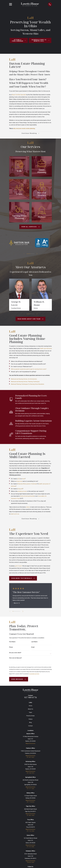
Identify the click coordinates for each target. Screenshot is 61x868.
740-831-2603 (30, 866)
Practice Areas (30, 719)
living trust (19, 481)
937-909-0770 (30, 700)
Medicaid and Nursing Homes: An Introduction (24, 379)
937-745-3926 (30, 835)
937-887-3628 (30, 819)
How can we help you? (15, 658)
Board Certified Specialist (19, 94)
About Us (30, 712)
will (18, 479)
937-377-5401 (30, 792)
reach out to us (15, 514)
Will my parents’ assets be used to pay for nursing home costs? (28, 369)
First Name (12, 642)
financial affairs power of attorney (27, 484)
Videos (30, 722)
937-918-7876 (30, 776)
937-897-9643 (30, 760)
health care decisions (46, 348)
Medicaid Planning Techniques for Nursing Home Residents (27, 384)
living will (20, 489)
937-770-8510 (30, 805)
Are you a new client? (15, 653)
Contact (30, 729)
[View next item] (37, 254)
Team (30, 716)
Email (32, 647)
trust (23, 479)
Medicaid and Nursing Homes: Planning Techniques (25, 382)
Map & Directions (30, 747)
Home (30, 709)
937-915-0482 (30, 850)
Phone (11, 647)
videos (28, 507)
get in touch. (18, 566)
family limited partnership (27, 496)
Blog (30, 726)
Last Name (34, 642)
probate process (22, 491)
